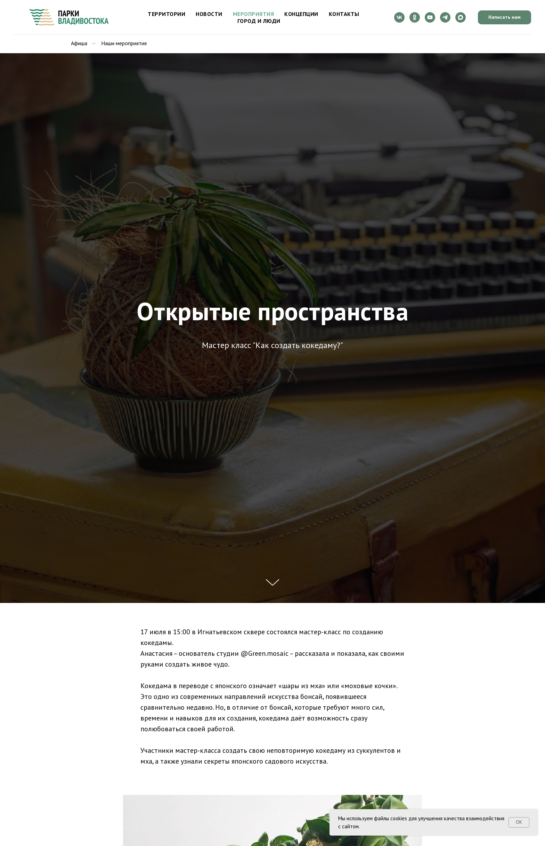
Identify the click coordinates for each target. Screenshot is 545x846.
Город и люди (258, 20)
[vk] (399, 17)
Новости (209, 13)
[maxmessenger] (460, 17)
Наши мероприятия (124, 43)
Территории (166, 13)
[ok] (414, 17)
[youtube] (430, 17)
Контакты (344, 13)
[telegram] (445, 17)
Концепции (301, 13)
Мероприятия (253, 13)
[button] (504, 17)
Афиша (79, 43)
